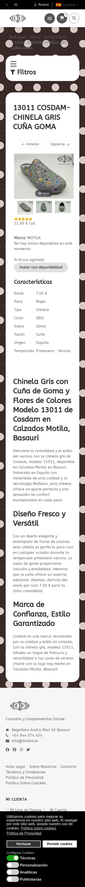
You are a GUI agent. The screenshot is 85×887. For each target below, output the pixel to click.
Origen (19, 342)
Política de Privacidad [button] (24, 833)
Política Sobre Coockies (26, 783)
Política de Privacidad (25, 777)
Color (19, 318)
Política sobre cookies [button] (38, 828)
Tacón (19, 334)
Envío (19, 293)
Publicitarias (30, 879)
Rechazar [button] (24, 844)
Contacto (68, 766)
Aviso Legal (15, 766)
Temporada (24, 351)
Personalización (34, 865)
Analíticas (28, 872)
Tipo (18, 310)
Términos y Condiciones (26, 772)
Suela (19, 326)
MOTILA (34, 238)
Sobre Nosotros (42, 766)
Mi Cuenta (58, 810)
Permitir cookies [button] (59, 844)
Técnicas (27, 858)
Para (18, 301)
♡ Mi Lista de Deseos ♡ (26, 810)
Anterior (30, 144)
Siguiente (60, 144)
